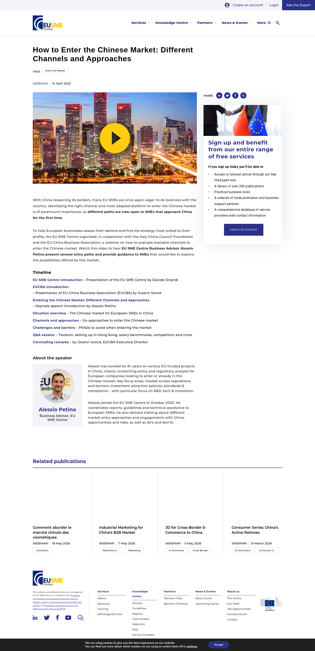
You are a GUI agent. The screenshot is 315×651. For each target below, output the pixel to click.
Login (274, 5)
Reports (137, 613)
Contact (232, 619)
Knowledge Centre (171, 23)
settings (192, 646)
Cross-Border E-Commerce (203, 550)
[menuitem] (140, 23)
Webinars (138, 624)
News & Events (235, 23)
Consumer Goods (269, 550)
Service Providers (143, 634)
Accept (218, 645)
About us (233, 591)
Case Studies (140, 618)
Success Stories (237, 614)
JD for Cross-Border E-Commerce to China (185, 530)
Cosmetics (42, 550)
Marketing (134, 550)
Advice (101, 598)
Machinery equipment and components (113, 550)
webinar (40, 83)
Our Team (233, 603)
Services (138, 23)
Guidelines (139, 608)
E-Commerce (176, 550)
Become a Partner (176, 603)
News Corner (203, 598)
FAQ (135, 629)
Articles (137, 603)
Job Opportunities (239, 608)
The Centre (234, 598)
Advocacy (103, 603)
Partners (205, 23)
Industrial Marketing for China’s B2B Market (121, 530)
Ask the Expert (298, 5)
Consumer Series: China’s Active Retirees (255, 530)
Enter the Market (55, 70)
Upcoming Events (207, 603)
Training (102, 608)
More (261, 23)
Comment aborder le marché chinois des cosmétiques (52, 532)
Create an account (248, 5)
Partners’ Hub (173, 598)
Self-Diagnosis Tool (109, 614)
